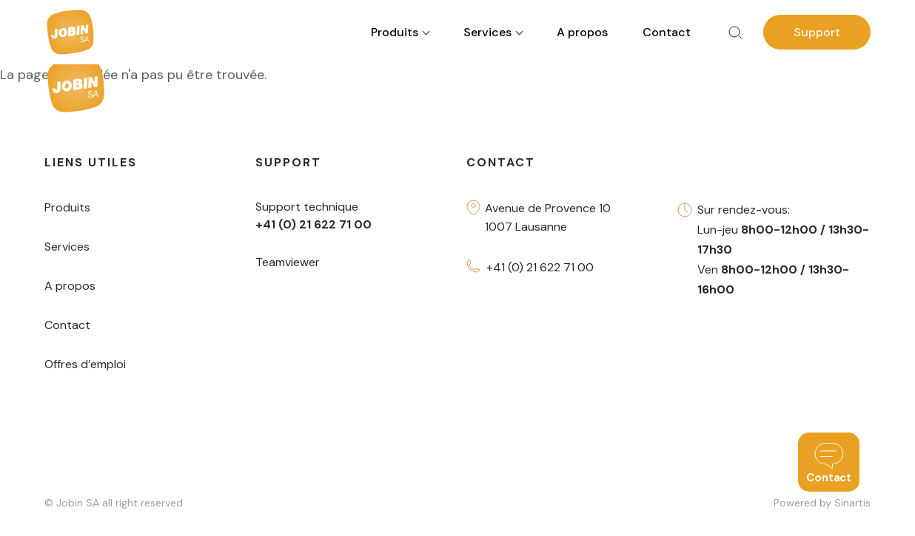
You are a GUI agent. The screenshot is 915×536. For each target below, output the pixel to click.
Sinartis (852, 502)
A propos (582, 32)
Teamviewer (287, 262)
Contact (667, 32)
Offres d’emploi (85, 364)
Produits (67, 207)
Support (817, 32)
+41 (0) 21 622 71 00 (540, 267)
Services (67, 246)
